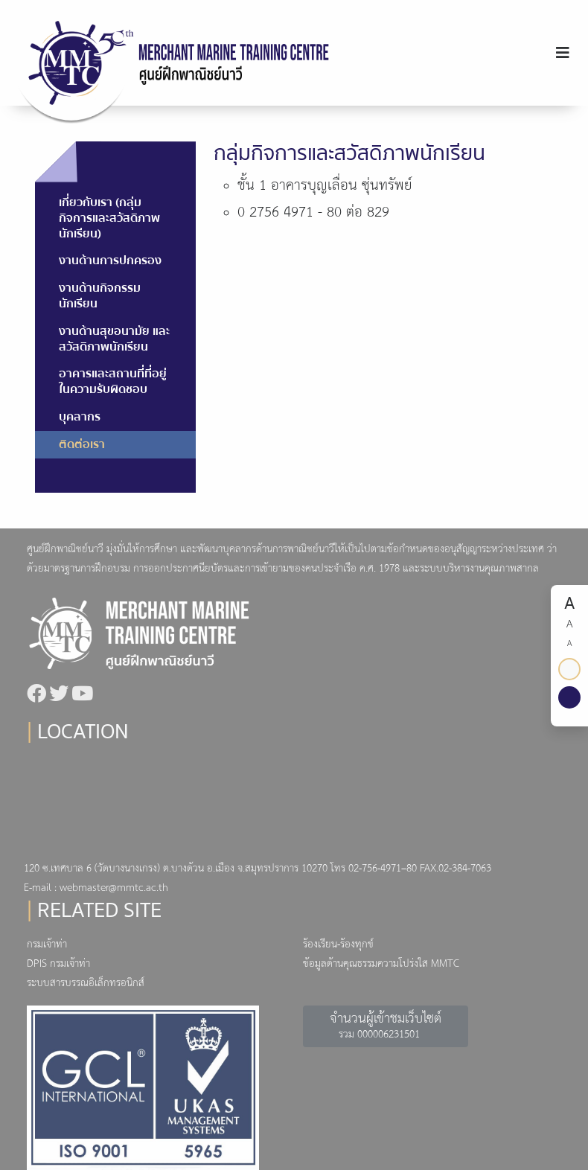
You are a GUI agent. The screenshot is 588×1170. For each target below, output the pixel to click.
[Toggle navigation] (562, 53)
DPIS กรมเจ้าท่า (58, 964)
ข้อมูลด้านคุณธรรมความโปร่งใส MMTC (381, 964)
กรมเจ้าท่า (47, 945)
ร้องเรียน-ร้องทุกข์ (338, 945)
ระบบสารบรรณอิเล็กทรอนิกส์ (85, 984)
